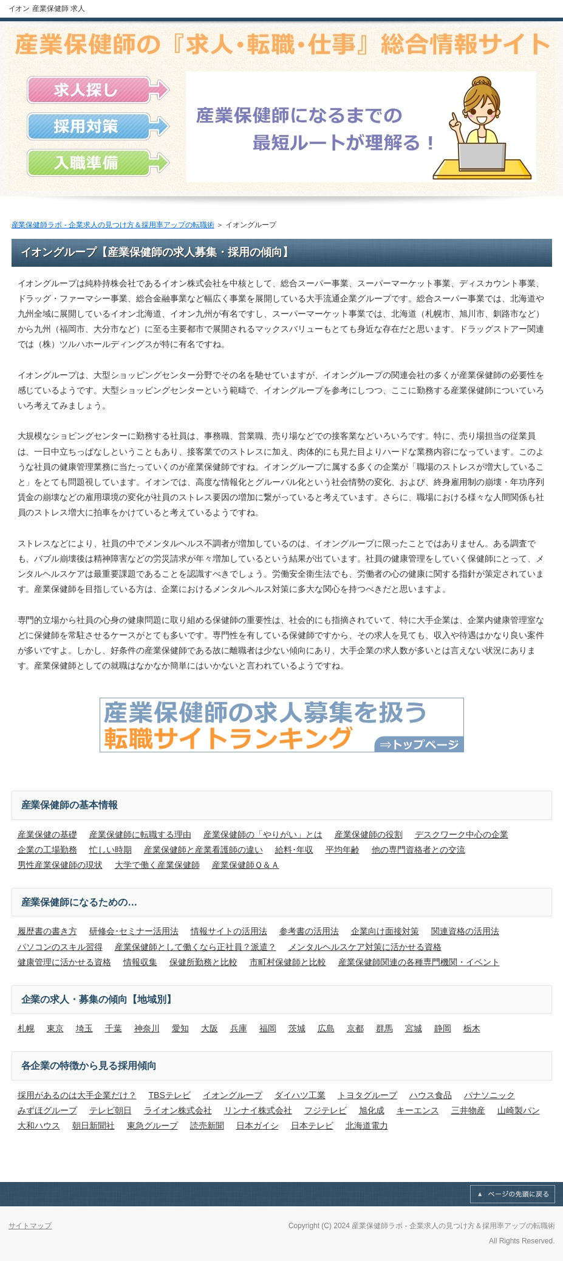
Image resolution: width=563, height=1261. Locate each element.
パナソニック (489, 1095)
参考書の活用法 (309, 931)
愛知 (180, 1028)
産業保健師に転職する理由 (140, 834)
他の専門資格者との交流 (418, 849)
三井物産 (468, 1110)
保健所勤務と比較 (203, 962)
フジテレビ (325, 1110)
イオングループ (232, 1095)
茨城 (296, 1028)
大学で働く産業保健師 (157, 865)
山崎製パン (518, 1110)
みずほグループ (47, 1110)
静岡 (442, 1028)
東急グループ (152, 1125)
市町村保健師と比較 (288, 962)
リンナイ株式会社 (258, 1110)
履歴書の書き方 (47, 931)
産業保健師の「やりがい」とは (262, 834)
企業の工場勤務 (47, 849)
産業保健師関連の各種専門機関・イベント (419, 962)
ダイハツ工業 (300, 1095)
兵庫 (238, 1028)
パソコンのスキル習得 (60, 947)
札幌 (26, 1028)
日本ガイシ (257, 1125)
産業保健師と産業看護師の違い (203, 849)
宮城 (413, 1028)
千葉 (113, 1028)
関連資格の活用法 (465, 931)
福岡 (267, 1028)
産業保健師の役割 (369, 834)
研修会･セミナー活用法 (134, 931)
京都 (355, 1028)
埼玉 (84, 1028)
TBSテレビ (170, 1095)
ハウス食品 (430, 1095)
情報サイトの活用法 (229, 931)
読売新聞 (207, 1125)
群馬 (384, 1028)
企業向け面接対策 (385, 931)
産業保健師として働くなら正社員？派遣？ (195, 947)
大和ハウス (39, 1125)
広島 (326, 1028)
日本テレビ (312, 1125)
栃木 (471, 1028)
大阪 (209, 1028)
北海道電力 (367, 1125)
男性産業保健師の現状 (60, 865)
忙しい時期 (110, 849)
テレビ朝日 (110, 1110)
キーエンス (418, 1110)
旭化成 (371, 1110)
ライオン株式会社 (178, 1110)
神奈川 (147, 1028)
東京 (55, 1028)
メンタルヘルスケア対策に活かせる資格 (365, 947)
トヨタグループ (367, 1095)
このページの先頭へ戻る (512, 1194)
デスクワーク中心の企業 (461, 834)
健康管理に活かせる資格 (64, 962)
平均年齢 (343, 849)
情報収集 (140, 962)
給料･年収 (294, 849)
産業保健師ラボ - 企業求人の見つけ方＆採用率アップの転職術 (113, 225)
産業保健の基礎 (47, 834)
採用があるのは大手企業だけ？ (77, 1095)
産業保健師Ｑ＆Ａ (245, 865)
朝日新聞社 (93, 1125)
